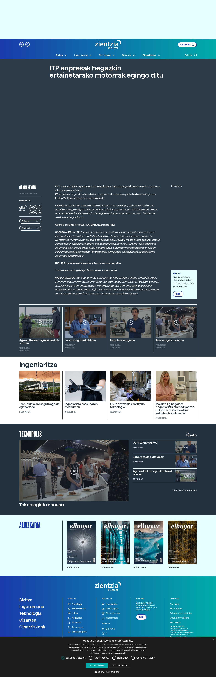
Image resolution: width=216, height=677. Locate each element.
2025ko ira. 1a (173, 567)
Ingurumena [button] (83, 55)
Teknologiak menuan (170, 340)
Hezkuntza (109, 604)
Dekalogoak (110, 608)
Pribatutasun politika (181, 613)
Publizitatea (176, 608)
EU (31, 207)
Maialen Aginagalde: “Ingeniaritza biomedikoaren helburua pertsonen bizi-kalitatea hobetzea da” (175, 408)
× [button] (213, 640)
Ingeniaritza (24, 201)
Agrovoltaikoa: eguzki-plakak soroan (39, 341)
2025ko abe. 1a (140, 567)
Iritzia (73, 613)
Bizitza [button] (61, 55)
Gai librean (110, 617)
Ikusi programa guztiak (184, 490)
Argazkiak (75, 617)
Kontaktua (175, 622)
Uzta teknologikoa (122, 340)
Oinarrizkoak (32, 626)
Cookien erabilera (179, 617)
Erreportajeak (77, 631)
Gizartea (27, 620)
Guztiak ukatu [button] (120, 665)
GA (40, 212)
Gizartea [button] (128, 55)
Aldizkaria (187, 44)
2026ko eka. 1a (73, 567)
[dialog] (108, 657)
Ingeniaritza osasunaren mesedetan (81, 405)
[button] (21, 44)
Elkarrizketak (77, 608)
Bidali (178, 294)
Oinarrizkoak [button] (151, 55)
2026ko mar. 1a (107, 567)
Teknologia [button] (107, 55)
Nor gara (174, 604)
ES (35, 207)
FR (39, 207)
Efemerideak (111, 613)
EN (31, 212)
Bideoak (74, 622)
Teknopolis (30, 433)
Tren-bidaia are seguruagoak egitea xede (39, 405)
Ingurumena (31, 606)
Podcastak (75, 627)
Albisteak (75, 604)
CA (35, 212)
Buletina (191, 55)
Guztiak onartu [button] (96, 665)
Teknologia (30, 613)
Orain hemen (27, 187)
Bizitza (26, 599)
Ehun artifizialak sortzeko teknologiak (127, 405)
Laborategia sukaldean (80, 340)
